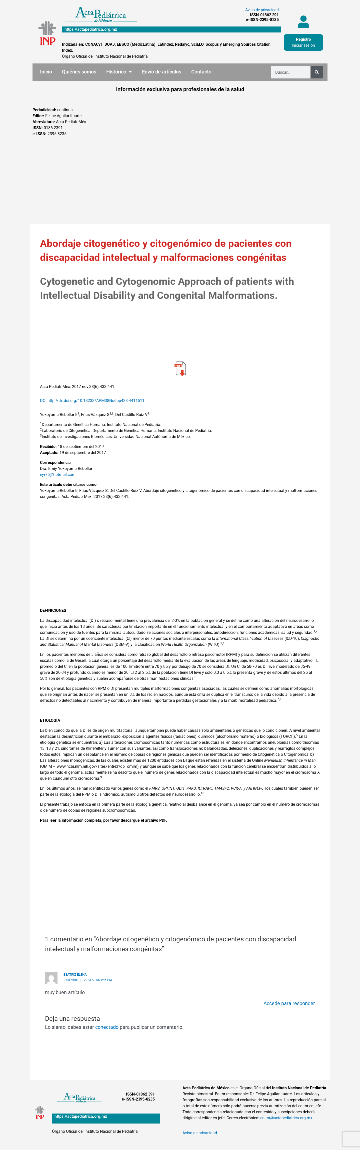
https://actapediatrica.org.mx (90, 29)
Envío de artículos (161, 72)
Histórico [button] (119, 72)
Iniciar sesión (303, 45)
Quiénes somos (79, 72)
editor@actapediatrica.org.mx (286, 1118)
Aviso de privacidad (262, 9)
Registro (303, 39)
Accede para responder (289, 1003)
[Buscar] (316, 72)
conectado (106, 1027)
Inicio (46, 72)
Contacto (201, 72)
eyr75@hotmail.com (58, 474)
